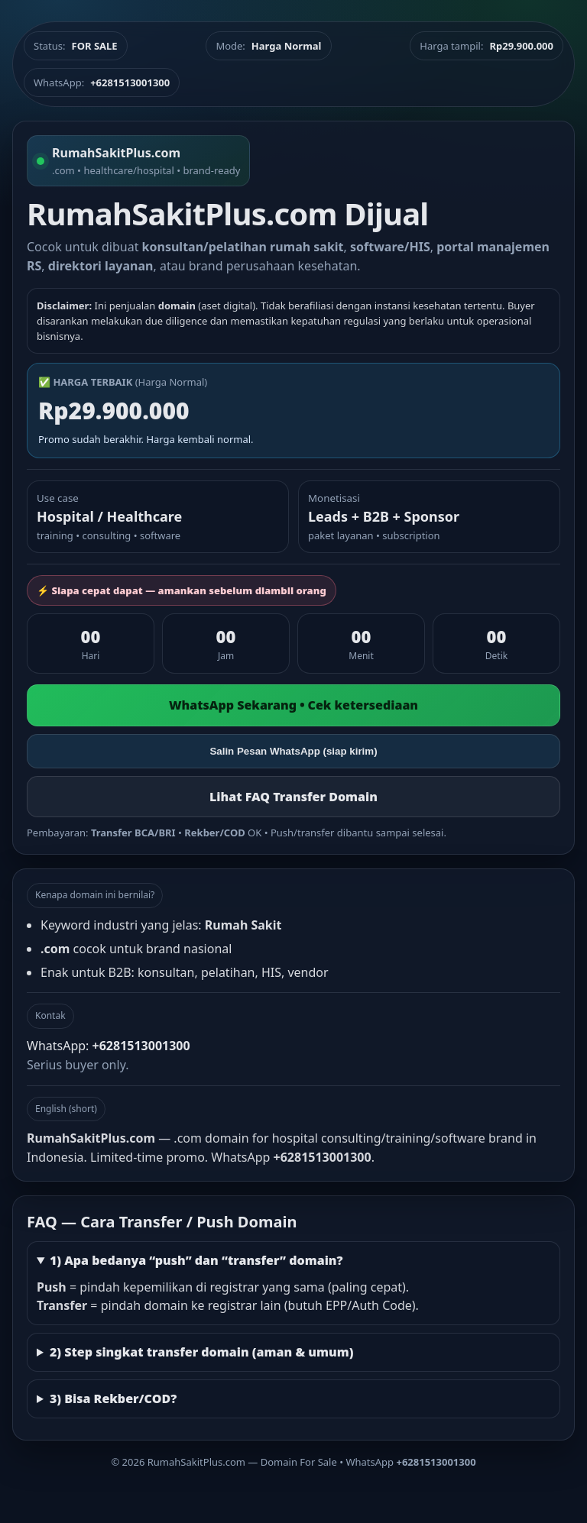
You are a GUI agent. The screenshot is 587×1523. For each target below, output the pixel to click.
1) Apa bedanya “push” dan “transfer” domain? (196, 1260)
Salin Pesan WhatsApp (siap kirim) (293, 751)
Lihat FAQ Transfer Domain (293, 796)
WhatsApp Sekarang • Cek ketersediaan (293, 705)
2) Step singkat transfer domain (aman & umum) (202, 1352)
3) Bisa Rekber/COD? (113, 1398)
